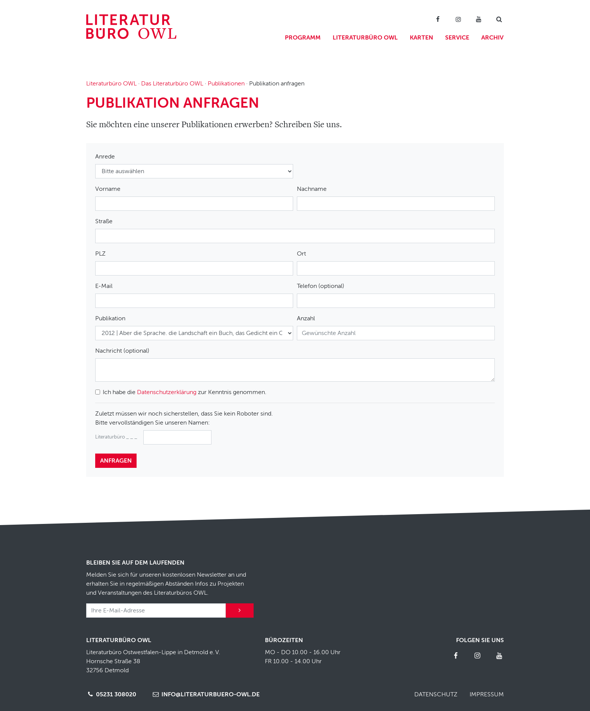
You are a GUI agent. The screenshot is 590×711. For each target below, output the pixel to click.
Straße (104, 221)
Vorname (107, 189)
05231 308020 (111, 694)
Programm (303, 37)
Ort (301, 253)
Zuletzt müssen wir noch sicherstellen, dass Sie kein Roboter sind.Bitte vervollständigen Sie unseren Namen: (184, 418)
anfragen (116, 460)
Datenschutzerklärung (166, 392)
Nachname (312, 189)
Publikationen (226, 83)
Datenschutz (436, 694)
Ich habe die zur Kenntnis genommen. (184, 392)
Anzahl (306, 318)
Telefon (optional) (320, 286)
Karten (421, 37)
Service (457, 37)
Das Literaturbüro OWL (172, 83)
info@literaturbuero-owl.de (205, 694)
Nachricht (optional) (122, 350)
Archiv (492, 37)
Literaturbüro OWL (365, 37)
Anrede (105, 156)
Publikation (110, 318)
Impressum (487, 694)
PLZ (100, 253)
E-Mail (104, 286)
